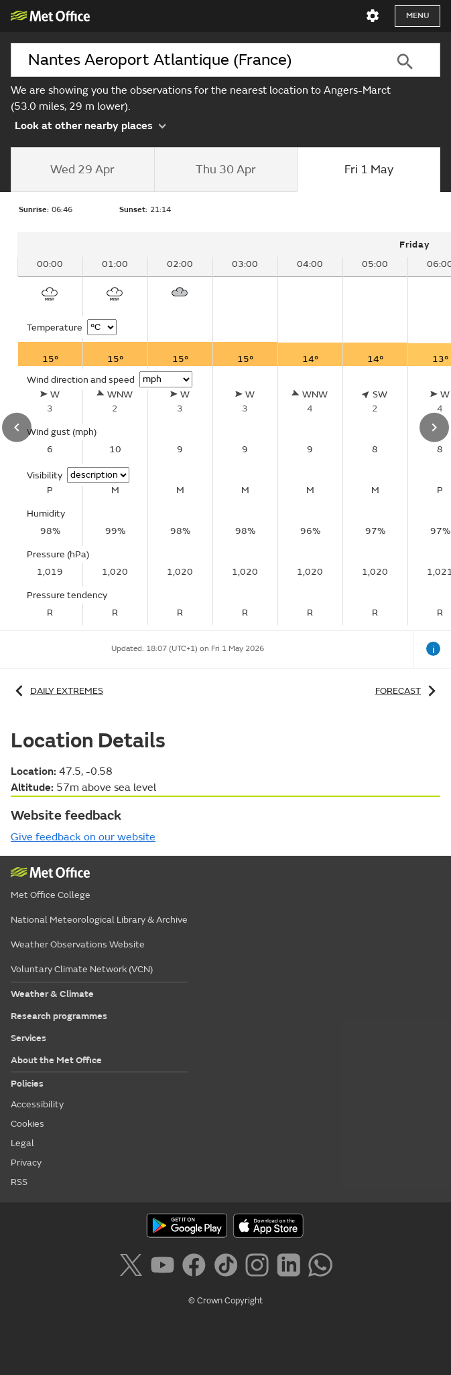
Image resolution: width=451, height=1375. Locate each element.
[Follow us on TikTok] (228, 1267)
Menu (417, 16)
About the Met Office (56, 1060)
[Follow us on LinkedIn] (291, 1267)
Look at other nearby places (90, 125)
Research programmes (59, 1016)
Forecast (407, 691)
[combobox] (190, 59)
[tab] (82, 170)
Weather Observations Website (78, 944)
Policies (27, 1083)
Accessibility (37, 1104)
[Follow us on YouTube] (165, 1267)
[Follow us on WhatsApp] (320, 1267)
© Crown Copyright (225, 1300)
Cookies (27, 1123)
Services (28, 1038)
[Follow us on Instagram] (259, 1267)
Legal (22, 1143)
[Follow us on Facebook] (196, 1267)
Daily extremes (57, 691)
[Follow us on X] (133, 1267)
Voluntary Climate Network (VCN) (82, 969)
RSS (19, 1182)
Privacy (26, 1162)
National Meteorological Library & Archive (99, 919)
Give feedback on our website (83, 837)
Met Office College (50, 895)
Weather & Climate (52, 994)
